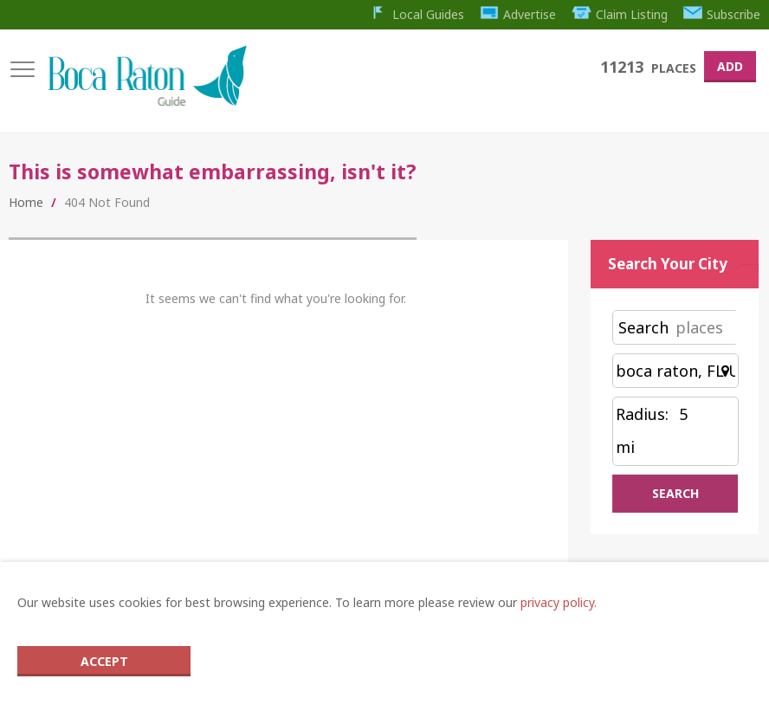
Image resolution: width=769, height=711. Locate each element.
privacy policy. (558, 602)
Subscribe (722, 14)
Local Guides (416, 14)
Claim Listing (620, 14)
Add (730, 66)
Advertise (518, 14)
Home (26, 202)
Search (643, 327)
